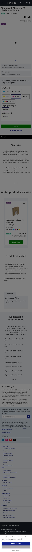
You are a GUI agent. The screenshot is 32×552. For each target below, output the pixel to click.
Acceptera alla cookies (16, 543)
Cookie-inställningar (16, 550)
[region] (16, 543)
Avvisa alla (16, 546)
